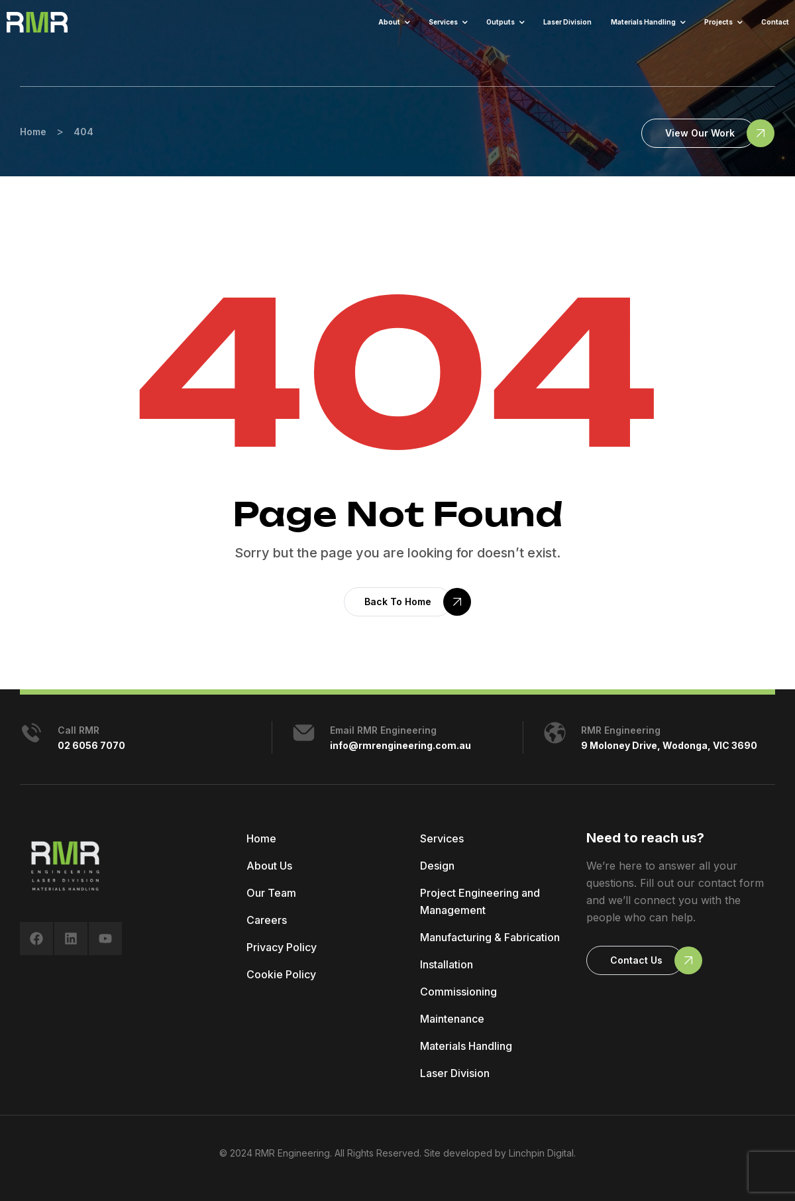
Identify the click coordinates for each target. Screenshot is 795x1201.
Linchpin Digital (541, 1153)
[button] (698, 133)
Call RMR (78, 730)
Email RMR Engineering (383, 730)
